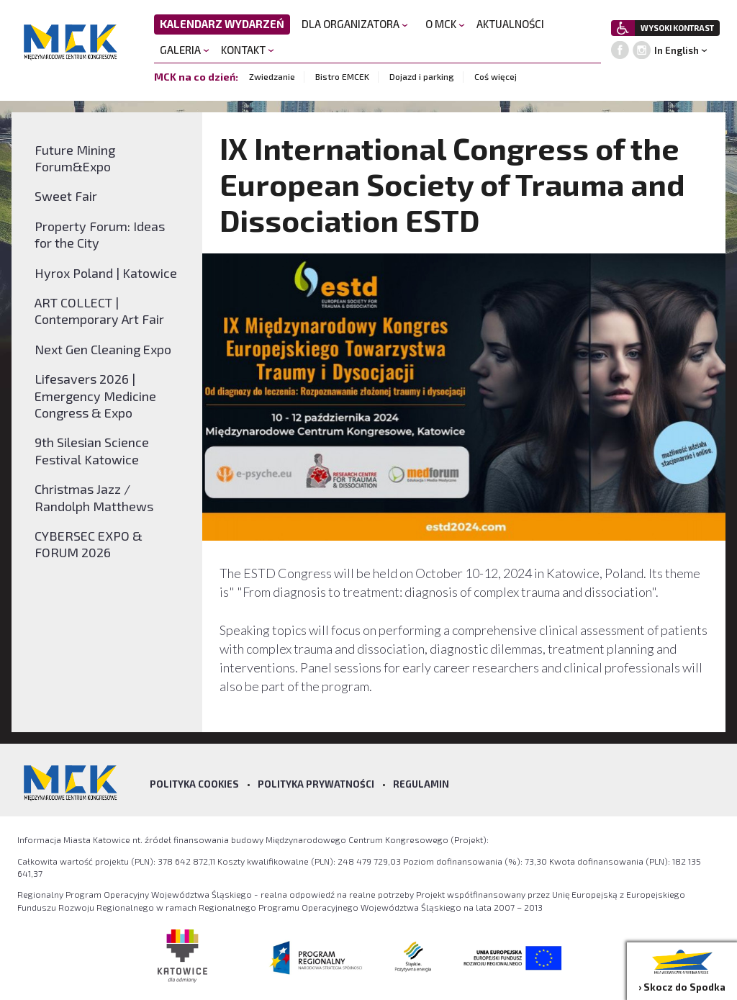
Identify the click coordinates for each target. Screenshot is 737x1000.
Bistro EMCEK (342, 76)
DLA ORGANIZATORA (355, 23)
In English (676, 50)
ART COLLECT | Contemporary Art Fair (99, 310)
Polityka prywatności (316, 784)
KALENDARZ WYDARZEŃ (222, 23)
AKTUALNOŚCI (510, 23)
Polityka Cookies (194, 784)
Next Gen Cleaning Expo (103, 349)
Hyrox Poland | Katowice (106, 273)
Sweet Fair (66, 196)
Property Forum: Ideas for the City (100, 234)
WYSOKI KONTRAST (677, 27)
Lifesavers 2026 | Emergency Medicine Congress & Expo (95, 395)
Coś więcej (495, 76)
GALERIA (184, 49)
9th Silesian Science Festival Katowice (92, 450)
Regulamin (421, 784)
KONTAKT (247, 49)
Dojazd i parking (421, 76)
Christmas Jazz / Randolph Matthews (94, 497)
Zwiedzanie (272, 76)
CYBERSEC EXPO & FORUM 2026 (89, 544)
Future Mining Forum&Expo (75, 158)
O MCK (445, 23)
